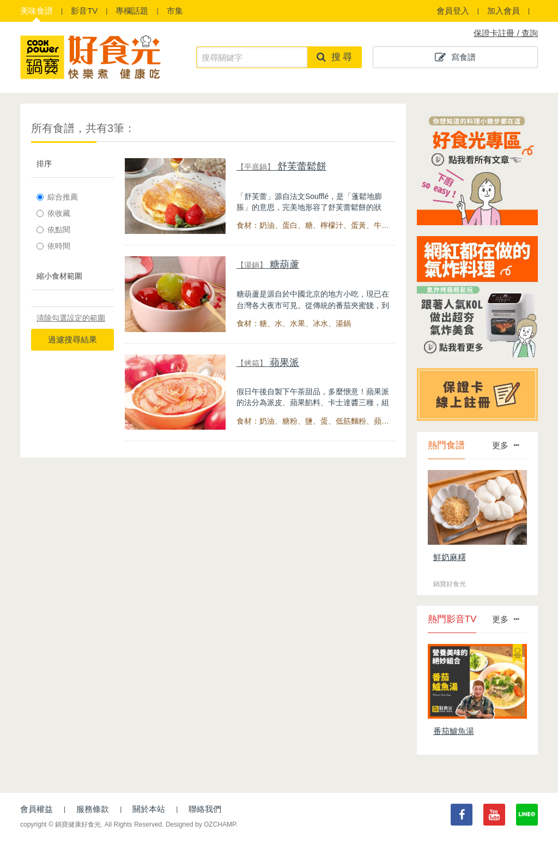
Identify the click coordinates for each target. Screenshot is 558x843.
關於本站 (148, 809)
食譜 (36, 10)
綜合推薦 (57, 196)
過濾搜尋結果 (72, 339)
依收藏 (53, 213)
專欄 (132, 10)
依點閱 (53, 229)
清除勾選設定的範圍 (71, 318)
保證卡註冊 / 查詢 (506, 33)
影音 (84, 10)
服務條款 (92, 809)
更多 (505, 445)
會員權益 (36, 809)
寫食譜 (455, 57)
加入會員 (503, 10)
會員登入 (452, 10)
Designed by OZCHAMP (201, 824)
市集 (175, 10)
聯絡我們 (205, 809)
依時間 (53, 246)
